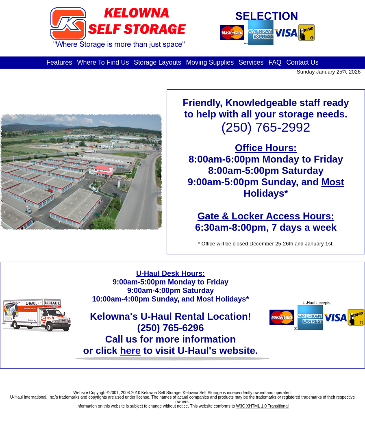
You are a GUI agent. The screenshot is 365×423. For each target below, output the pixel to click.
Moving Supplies (210, 62)
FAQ (275, 62)
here (130, 350)
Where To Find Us (103, 62)
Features (59, 62)
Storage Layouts (157, 62)
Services (251, 62)
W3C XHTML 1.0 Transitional (262, 406)
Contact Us (303, 62)
